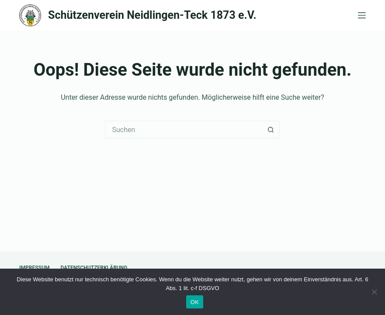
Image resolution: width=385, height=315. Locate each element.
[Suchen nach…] (183, 129)
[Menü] (362, 15)
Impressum (34, 268)
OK (195, 302)
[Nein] (374, 291)
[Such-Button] (271, 129)
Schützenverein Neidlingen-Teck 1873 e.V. (152, 15)
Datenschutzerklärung (93, 268)
